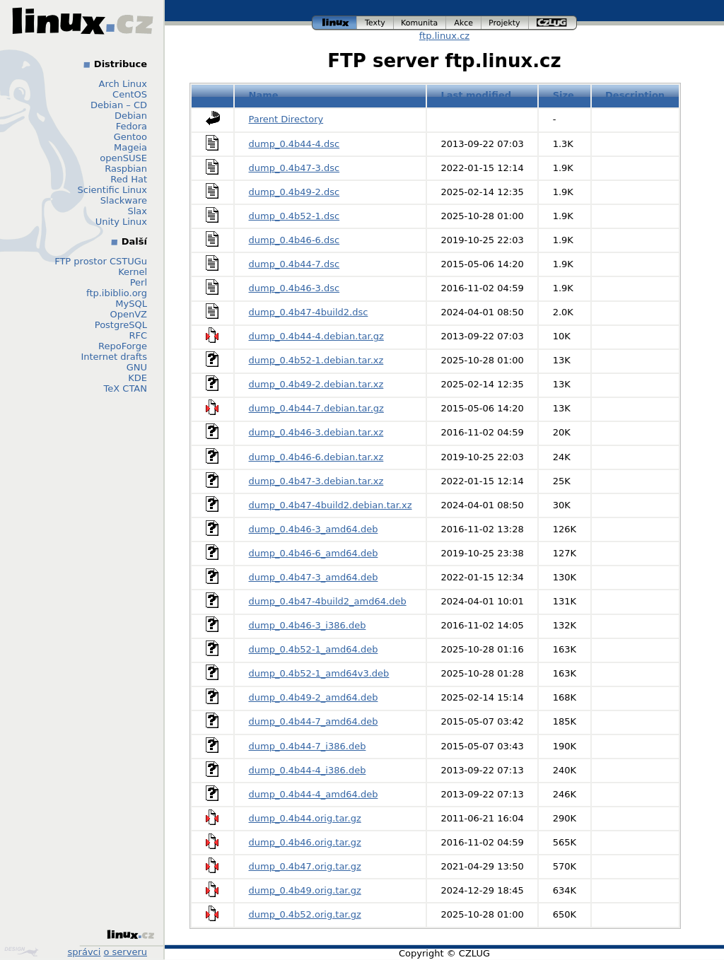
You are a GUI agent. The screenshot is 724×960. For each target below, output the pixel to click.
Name (264, 95)
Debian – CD (118, 105)
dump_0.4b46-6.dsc (294, 240)
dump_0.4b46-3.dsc (294, 288)
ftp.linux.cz (444, 35)
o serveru (125, 952)
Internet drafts (114, 356)
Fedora (131, 126)
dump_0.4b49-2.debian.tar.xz (316, 384)
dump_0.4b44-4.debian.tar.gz (316, 336)
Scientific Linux (112, 190)
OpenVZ (128, 314)
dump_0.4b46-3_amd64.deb (313, 529)
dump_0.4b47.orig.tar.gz (305, 866)
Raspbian (126, 168)
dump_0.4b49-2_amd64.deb (313, 697)
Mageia (130, 147)
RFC (138, 335)
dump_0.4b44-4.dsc (294, 144)
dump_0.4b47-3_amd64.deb (313, 577)
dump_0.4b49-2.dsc (294, 192)
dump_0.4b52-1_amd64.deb (313, 649)
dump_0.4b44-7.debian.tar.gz (316, 408)
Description (635, 95)
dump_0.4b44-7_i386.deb (307, 746)
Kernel (132, 272)
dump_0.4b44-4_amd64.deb (313, 794)
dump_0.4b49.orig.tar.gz (305, 890)
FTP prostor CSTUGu (100, 261)
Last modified (476, 95)
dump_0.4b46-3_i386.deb (307, 625)
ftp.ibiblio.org (116, 293)
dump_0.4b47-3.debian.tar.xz (316, 481)
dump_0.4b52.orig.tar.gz (305, 914)
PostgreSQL (121, 325)
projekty (505, 23)
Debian (131, 115)
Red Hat (128, 179)
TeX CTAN (125, 388)
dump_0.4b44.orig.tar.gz (305, 818)
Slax (137, 211)
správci (84, 952)
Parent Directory (286, 119)
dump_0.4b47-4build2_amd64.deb (328, 601)
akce (463, 23)
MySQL (131, 303)
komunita (420, 23)
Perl (138, 282)
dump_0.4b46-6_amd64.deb (313, 553)
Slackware (123, 200)
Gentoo (130, 136)
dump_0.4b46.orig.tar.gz (305, 842)
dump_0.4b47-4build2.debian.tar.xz (330, 505)
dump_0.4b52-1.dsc (294, 216)
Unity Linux (121, 221)
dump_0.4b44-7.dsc (294, 264)
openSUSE (123, 158)
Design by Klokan (21, 951)
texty (375, 23)
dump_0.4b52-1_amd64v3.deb (319, 673)
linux (334, 23)
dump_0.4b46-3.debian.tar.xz (316, 432)
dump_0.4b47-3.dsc (294, 168)
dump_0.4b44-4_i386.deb (307, 770)
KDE (137, 378)
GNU (137, 367)
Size (563, 95)
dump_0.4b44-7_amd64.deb (313, 721)
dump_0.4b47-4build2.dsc (308, 312)
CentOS (129, 94)
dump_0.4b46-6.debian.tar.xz (316, 457)
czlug (553, 23)
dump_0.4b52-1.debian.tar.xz (316, 360)
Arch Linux (123, 83)
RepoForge (122, 346)
